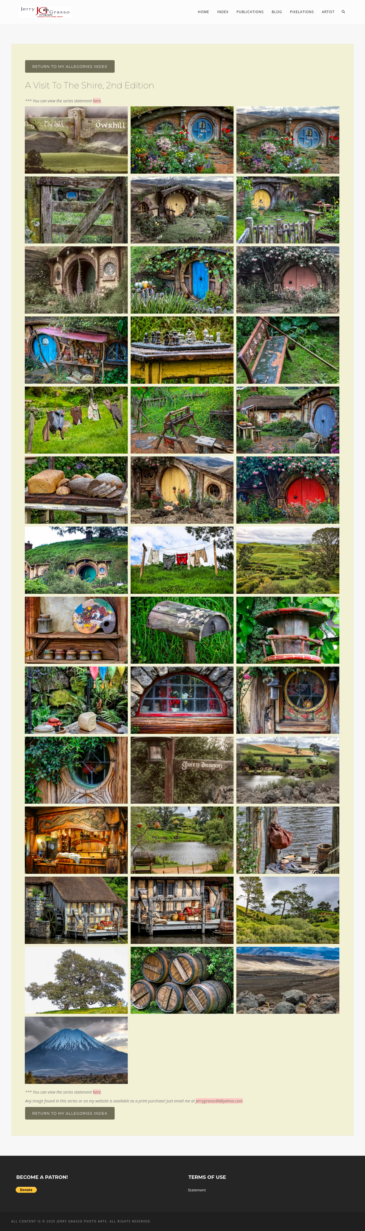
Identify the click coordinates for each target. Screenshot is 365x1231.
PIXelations (302, 11)
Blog (277, 11)
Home (203, 11)
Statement (197, 1190)
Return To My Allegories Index (70, 66)
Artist (328, 11)
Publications (249, 11)
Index (223, 11)
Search (343, 11)
